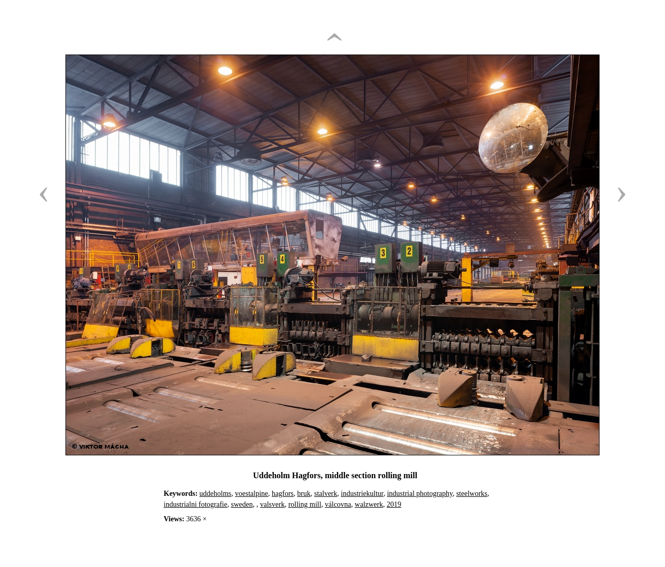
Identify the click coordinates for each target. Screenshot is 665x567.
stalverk (325, 493)
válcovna (338, 504)
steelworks (471, 493)
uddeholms (215, 493)
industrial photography (420, 493)
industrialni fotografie (195, 504)
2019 (394, 504)
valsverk (272, 504)
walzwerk (369, 504)
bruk (304, 493)
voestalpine (251, 493)
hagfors (283, 493)
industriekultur (362, 493)
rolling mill (304, 504)
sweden (241, 504)
